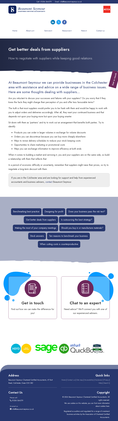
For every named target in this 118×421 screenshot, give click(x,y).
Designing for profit (54, 211)
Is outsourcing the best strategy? (76, 219)
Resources (67, 30)
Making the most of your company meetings (35, 228)
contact (48, 182)
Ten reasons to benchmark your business (68, 236)
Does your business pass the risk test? (86, 211)
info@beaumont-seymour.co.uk (71, 1)
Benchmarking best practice (26, 211)
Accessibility (88, 380)
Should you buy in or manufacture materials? (82, 228)
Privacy (106, 380)
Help (100, 383)
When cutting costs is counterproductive (59, 244)
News (84, 30)
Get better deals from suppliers (41, 219)
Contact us (100, 30)
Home (14, 30)
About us (30, 30)
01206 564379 (46, 1)
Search (106, 383)
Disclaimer (98, 380)
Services (48, 30)
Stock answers (37, 236)
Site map (80, 380)
